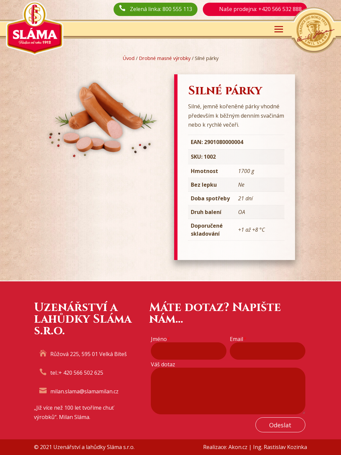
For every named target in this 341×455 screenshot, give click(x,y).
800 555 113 (177, 9)
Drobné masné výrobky (164, 58)
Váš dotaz (163, 364)
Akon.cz (237, 447)
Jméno (160, 339)
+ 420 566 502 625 (81, 372)
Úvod (129, 58)
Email (238, 339)
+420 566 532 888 (280, 9)
